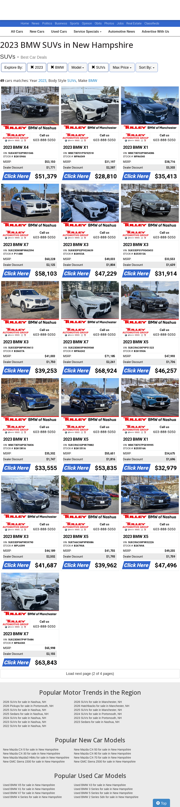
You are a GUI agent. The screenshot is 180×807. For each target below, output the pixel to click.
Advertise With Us (155, 31)
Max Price (122, 67)
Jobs (120, 23)
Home (25, 23)
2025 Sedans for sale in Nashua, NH (25, 714)
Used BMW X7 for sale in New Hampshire (29, 793)
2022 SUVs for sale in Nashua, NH (24, 726)
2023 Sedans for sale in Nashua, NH (96, 722)
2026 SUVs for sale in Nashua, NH (24, 701)
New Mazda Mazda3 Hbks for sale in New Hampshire (36, 757)
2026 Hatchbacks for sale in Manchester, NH (101, 706)
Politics (47, 23)
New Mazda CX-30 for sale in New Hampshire (31, 753)
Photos (109, 23)
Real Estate (134, 23)
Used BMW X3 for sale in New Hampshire (100, 785)
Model (78, 67)
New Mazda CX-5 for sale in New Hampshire (31, 749)
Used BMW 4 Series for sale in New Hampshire (32, 797)
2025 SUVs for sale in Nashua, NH (24, 710)
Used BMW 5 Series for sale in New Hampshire (103, 793)
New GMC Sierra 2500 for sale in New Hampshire (105, 761)
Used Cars (59, 31)
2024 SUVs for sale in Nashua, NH (24, 718)
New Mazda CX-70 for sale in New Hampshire (102, 757)
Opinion (87, 23)
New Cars (37, 31)
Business (61, 23)
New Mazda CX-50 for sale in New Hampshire (102, 749)
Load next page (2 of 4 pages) (90, 674)
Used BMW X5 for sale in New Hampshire (29, 785)
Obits (98, 23)
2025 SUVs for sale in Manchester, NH (98, 710)
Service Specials (87, 31)
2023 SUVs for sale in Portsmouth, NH (98, 718)
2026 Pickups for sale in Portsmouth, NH (28, 706)
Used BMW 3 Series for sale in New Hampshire (103, 789)
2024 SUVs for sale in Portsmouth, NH (98, 714)
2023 (36, 67)
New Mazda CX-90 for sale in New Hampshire (102, 753)
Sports (75, 23)
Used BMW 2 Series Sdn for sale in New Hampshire (106, 797)
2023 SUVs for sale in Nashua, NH (24, 722)
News (35, 23)
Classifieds (151, 23)
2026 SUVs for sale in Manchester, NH (98, 701)
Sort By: (146, 67)
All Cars (17, 31)
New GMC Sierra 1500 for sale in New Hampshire (34, 761)
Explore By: (13, 67)
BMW (57, 67)
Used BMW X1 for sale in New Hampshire (29, 789)
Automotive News (121, 31)
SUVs (98, 67)
